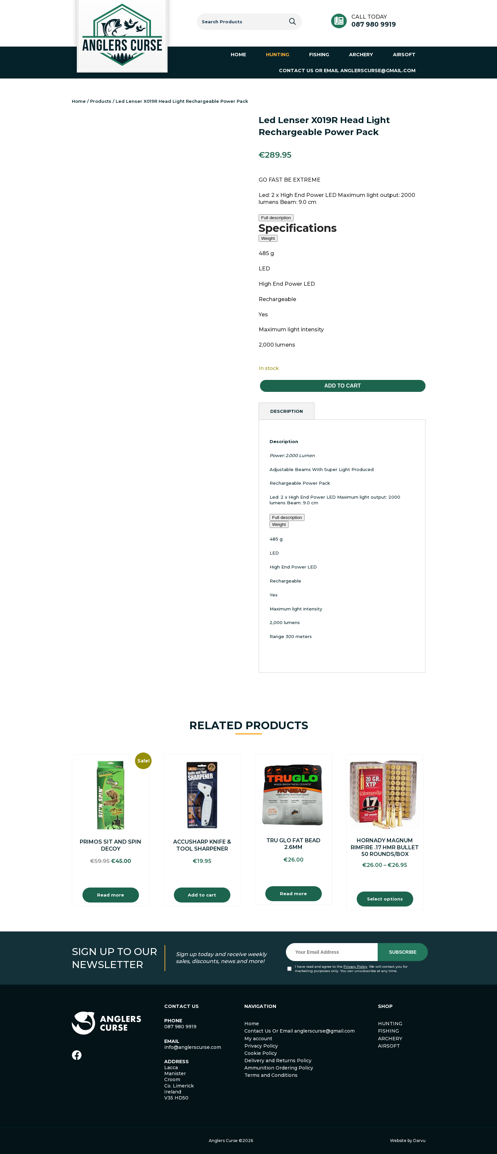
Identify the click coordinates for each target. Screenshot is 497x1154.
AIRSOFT (389, 1046)
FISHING (388, 1031)
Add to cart (342, 386)
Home (79, 101)
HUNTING (390, 1024)
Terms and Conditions (271, 1075)
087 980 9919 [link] (180, 1027)
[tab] (286, 411)
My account (258, 1039)
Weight (268, 238)
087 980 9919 (373, 24)
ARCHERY (390, 1039)
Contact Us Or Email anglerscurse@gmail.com (299, 1031)
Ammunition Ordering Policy (278, 1068)
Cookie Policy (260, 1053)
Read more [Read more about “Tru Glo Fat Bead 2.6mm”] (293, 893)
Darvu (419, 1140)
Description (286, 411)
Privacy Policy (355, 966)
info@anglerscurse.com (192, 1047)
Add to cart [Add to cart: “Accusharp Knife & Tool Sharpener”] (202, 895)
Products (100, 101)
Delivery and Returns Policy (277, 1061)
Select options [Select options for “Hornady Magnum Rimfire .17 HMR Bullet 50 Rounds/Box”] (385, 899)
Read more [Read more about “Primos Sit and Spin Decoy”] (110, 895)
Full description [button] (276, 217)
